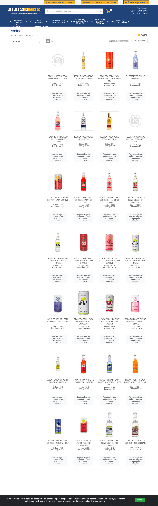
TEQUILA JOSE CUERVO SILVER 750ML (83, 138)
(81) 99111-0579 (139, 14)
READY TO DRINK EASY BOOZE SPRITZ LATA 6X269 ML (109, 78)
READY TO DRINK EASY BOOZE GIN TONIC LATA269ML (83, 321)
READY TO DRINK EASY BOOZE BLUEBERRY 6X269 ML (58, 443)
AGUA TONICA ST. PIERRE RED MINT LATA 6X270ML (57, 199)
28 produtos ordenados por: (120, 41)
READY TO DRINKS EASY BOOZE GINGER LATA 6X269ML (109, 321)
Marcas (26, 42)
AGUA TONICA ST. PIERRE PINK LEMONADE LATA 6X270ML (135, 321)
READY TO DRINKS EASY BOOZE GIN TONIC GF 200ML (109, 443)
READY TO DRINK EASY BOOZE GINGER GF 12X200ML (135, 200)
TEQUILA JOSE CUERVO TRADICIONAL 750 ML (83, 77)
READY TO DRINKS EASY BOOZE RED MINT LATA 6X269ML (84, 260)
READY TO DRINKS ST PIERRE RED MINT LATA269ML (84, 443)
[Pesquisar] (100, 11)
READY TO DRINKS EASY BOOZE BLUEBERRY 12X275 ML (109, 382)
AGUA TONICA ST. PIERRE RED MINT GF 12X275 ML (83, 381)
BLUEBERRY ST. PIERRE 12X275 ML (135, 77)
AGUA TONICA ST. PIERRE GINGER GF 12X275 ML (57, 381)
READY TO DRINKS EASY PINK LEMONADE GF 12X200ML (58, 139)
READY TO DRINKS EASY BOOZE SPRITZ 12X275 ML (135, 381)
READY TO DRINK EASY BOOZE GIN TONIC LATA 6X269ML (135, 260)
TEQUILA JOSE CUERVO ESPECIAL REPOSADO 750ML (135, 139)
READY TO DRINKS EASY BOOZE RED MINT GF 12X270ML (84, 200)
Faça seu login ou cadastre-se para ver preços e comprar (57, 96)
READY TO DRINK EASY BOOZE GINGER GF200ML (135, 442)
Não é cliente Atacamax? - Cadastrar (99, 2)
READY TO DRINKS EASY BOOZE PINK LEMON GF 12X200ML (109, 200)
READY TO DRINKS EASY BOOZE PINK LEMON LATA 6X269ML (109, 260)
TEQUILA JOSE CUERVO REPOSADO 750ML (109, 138)
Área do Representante (136, 2)
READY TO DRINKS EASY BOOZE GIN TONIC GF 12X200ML (58, 260)
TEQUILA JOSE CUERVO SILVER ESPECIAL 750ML (58, 77)
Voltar (142, 35)
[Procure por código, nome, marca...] (71, 11)
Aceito (139, 499)
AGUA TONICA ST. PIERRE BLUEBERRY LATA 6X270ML (58, 320)
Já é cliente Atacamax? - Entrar (59, 2)
